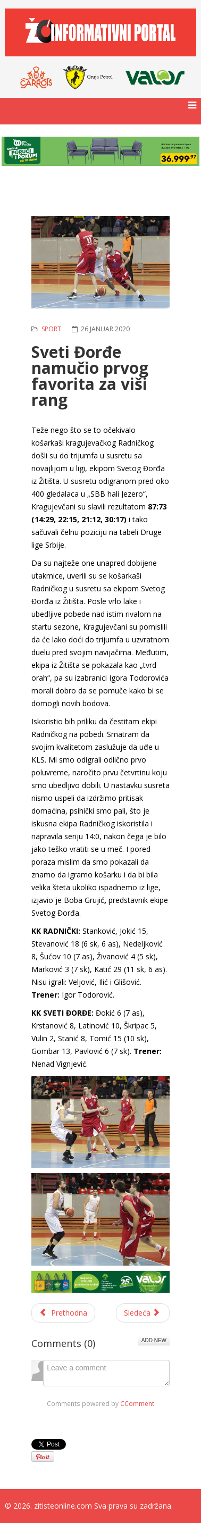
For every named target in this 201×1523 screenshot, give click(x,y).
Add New (153, 1340)
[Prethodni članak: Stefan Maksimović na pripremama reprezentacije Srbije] (63, 1313)
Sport (51, 328)
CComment (137, 1403)
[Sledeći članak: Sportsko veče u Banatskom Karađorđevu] (143, 1313)
